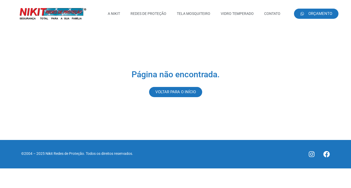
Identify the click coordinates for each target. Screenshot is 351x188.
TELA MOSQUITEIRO (193, 13)
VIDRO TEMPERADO (237, 13)
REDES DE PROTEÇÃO (148, 13)
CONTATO (272, 13)
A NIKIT (114, 13)
